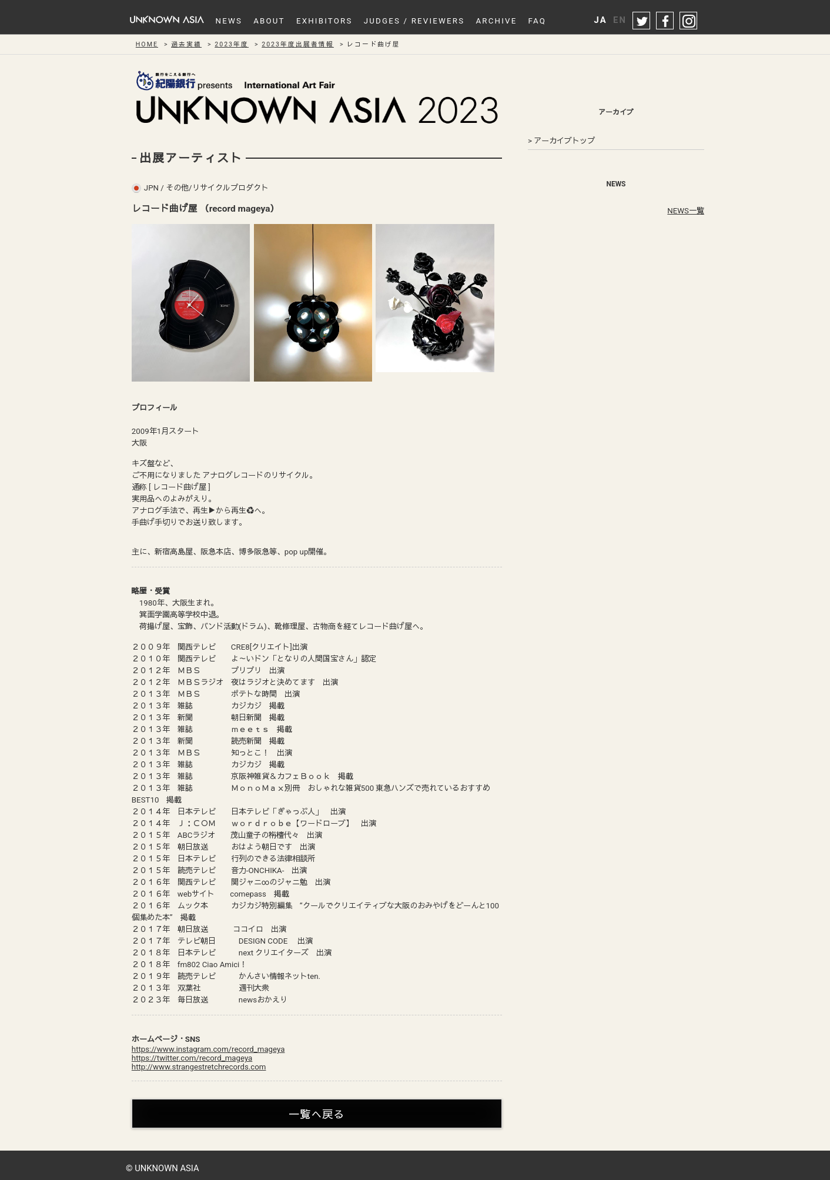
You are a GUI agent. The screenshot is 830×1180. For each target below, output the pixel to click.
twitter (642, 21)
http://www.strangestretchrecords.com (199, 1066)
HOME (147, 44)
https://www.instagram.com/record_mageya (208, 1049)
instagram (689, 21)
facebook (665, 21)
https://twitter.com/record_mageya (192, 1058)
